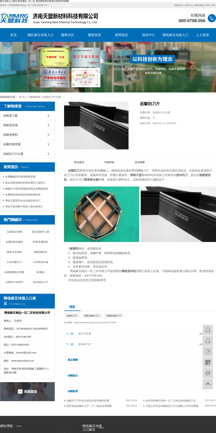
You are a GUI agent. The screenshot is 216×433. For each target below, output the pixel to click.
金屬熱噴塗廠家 (14, 241)
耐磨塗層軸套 (40, 241)
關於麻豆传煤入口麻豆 (40, 37)
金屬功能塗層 (12, 144)
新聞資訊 (121, 35)
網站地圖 (199, 5)
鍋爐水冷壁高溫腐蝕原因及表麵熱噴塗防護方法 (28, 188)
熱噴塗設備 (10, 125)
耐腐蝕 (40, 272)
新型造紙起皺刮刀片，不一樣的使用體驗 (89, 406)
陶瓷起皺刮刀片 (92, 315)
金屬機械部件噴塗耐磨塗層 (20, 176)
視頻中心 (148, 35)
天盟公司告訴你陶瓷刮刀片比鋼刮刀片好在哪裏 (172, 406)
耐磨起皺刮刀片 (114, 315)
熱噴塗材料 (10, 134)
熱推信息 (178, 5)
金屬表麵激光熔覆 (14, 272)
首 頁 (22, 97)
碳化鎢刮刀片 (40, 282)
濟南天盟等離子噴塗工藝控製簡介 (24, 206)
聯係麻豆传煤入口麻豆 (175, 37)
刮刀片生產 (84, 333)
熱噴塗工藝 (10, 115)
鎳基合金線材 (14, 251)
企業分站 (188, 5)
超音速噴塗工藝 (40, 231)
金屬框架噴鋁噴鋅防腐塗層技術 (22, 194)
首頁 (13, 35)
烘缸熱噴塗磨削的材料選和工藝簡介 (25, 182)
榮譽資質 (94, 35)
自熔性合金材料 (14, 282)
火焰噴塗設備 (40, 262)
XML (214, 5)
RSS (207, 5)
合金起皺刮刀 (14, 262)
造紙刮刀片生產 (52, 97)
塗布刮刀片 (84, 344)
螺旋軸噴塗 (40, 251)
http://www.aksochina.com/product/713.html (95, 322)
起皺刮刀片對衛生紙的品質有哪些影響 (87, 400)
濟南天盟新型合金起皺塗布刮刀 (22, 200)
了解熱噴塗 (34, 97)
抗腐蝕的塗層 (14, 231)
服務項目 (67, 35)
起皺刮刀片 (72, 315)
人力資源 (202, 35)
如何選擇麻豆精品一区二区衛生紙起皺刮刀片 (171, 400)
